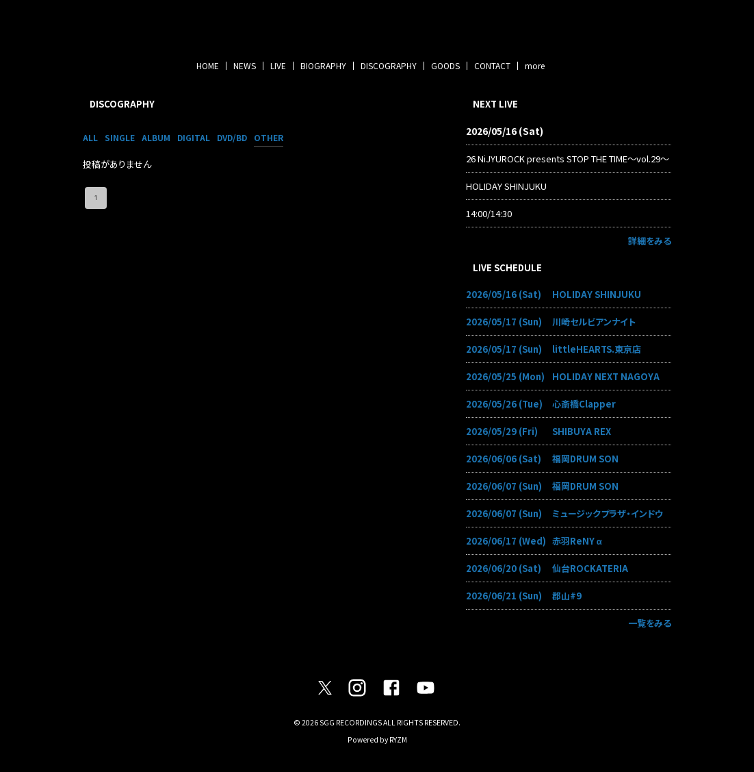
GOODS (445, 65)
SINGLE (120, 137)
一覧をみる (649, 623)
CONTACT (492, 65)
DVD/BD (232, 137)
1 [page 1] (96, 198)
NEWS (244, 65)
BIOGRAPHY (323, 65)
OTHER (268, 137)
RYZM (398, 739)
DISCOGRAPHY (389, 65)
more (535, 65)
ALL (90, 137)
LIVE (278, 65)
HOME (207, 65)
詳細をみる (649, 240)
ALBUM (156, 137)
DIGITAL (193, 137)
